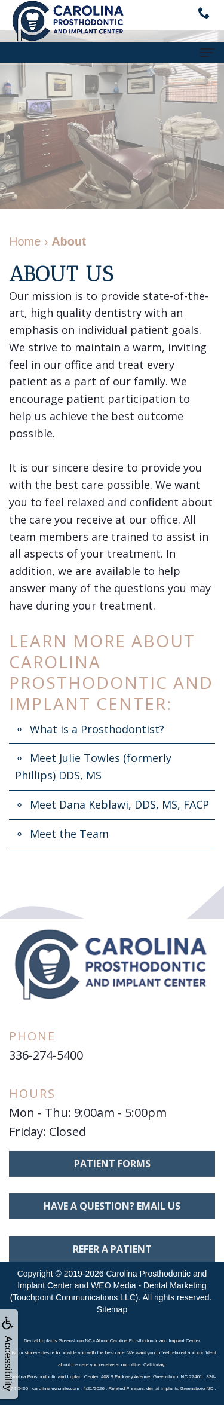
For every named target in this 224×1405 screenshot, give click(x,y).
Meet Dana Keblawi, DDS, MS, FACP (119, 804)
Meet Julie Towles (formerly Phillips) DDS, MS (93, 766)
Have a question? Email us (112, 1219)
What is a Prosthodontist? (97, 729)
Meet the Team (69, 834)
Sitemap (112, 1309)
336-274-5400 (46, 1055)
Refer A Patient (112, 1262)
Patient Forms (112, 1176)
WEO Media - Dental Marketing (149, 1285)
